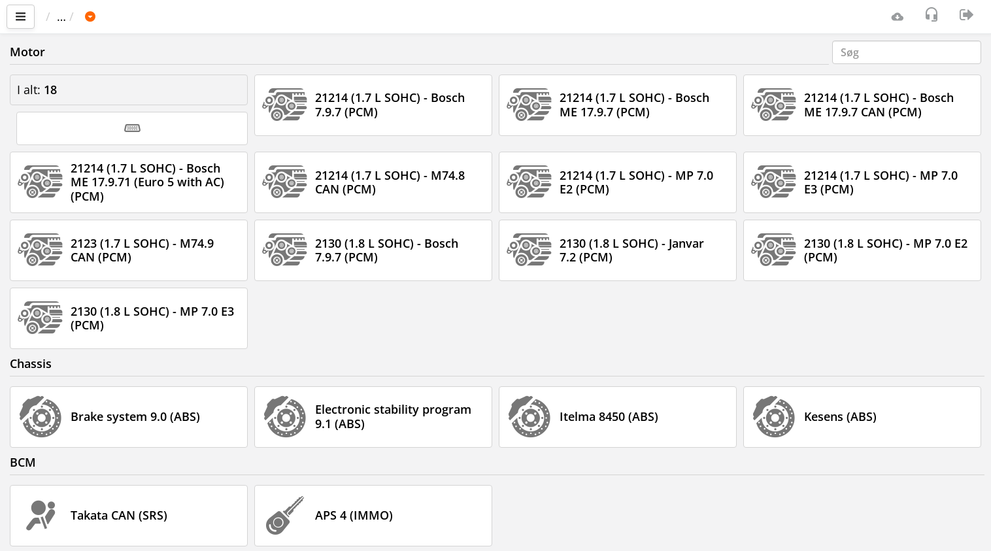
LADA (172, 16)
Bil (133, 16)
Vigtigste (75, 16)
